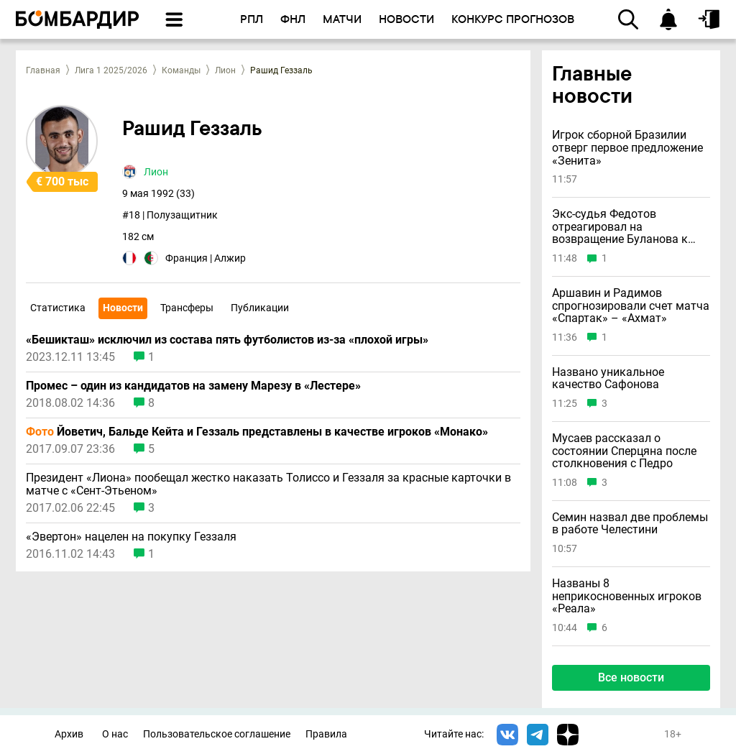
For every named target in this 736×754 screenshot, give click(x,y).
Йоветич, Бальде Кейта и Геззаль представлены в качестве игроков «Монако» (257, 432)
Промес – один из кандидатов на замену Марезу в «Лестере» (193, 386)
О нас (115, 734)
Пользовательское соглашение (216, 734)
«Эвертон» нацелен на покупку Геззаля (131, 536)
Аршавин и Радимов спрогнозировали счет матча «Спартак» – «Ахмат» (630, 306)
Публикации (260, 307)
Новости (123, 307)
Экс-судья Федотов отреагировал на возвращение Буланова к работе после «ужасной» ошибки (620, 227)
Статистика (58, 307)
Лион (225, 70)
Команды (181, 70)
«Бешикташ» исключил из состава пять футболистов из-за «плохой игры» (227, 340)
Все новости (631, 677)
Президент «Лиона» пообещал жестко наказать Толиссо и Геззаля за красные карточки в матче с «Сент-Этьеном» (268, 484)
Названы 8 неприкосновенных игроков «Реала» (627, 596)
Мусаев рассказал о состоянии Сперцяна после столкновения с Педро (624, 451)
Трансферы (186, 307)
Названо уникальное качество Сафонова (608, 378)
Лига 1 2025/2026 (111, 70)
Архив (69, 734)
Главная (43, 70)
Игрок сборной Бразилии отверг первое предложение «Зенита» (627, 148)
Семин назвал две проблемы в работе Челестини (630, 523)
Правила (326, 734)
